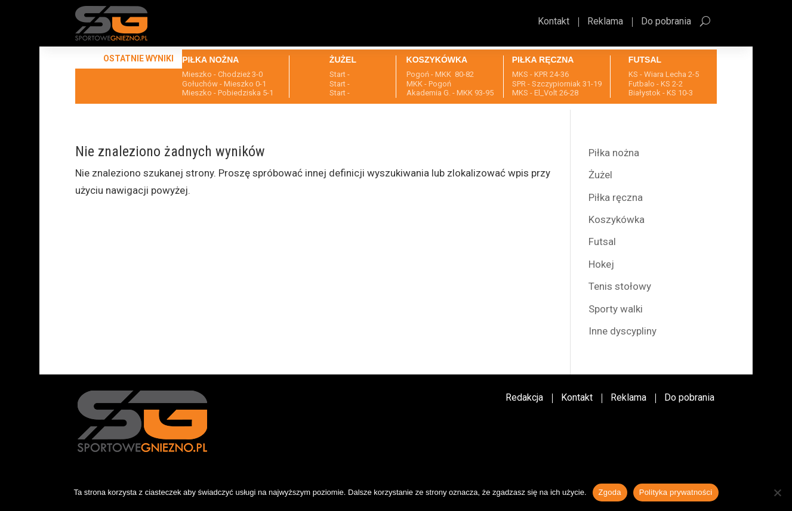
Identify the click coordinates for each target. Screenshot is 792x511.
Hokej (601, 264)
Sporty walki (615, 309)
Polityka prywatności (676, 492)
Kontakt (553, 22)
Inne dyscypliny (622, 331)
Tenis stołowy (619, 286)
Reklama (605, 22)
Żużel (600, 175)
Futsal (602, 241)
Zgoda (610, 492)
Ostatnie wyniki (138, 58)
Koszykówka (616, 219)
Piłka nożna (613, 153)
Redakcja (524, 398)
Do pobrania (666, 22)
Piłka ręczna (615, 197)
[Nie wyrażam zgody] (777, 492)
